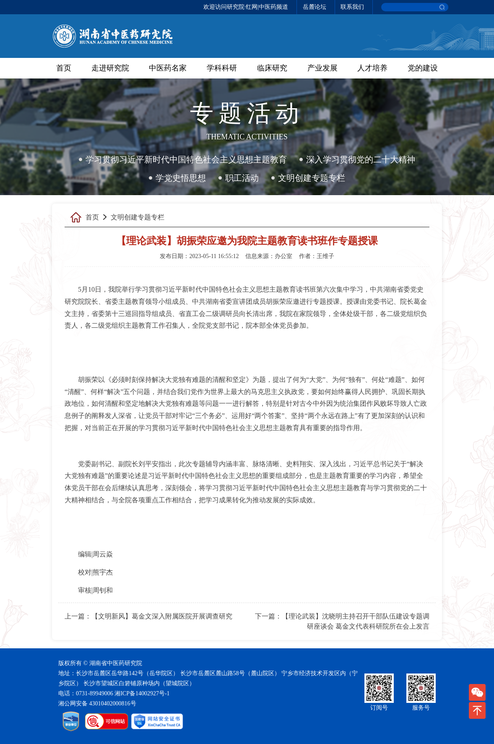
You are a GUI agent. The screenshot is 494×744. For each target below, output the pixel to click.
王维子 (325, 256)
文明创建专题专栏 (311, 178)
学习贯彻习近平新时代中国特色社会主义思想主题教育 (186, 159)
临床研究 (272, 68)
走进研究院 (110, 68)
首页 (63, 68)
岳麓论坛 (314, 7)
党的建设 (423, 68)
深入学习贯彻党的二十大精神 (360, 159)
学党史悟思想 (181, 178)
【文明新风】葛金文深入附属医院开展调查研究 (161, 616)
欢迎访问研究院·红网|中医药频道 (245, 7)
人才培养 (372, 68)
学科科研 (222, 68)
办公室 (283, 256)
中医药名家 (168, 68)
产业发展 (322, 68)
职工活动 (242, 178)
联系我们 (352, 7)
